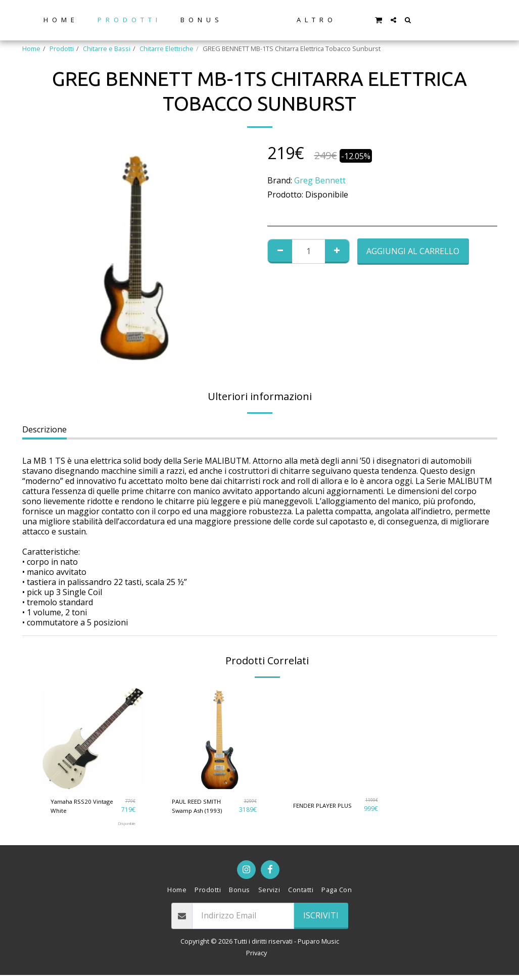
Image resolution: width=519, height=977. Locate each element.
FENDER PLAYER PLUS (325, 804)
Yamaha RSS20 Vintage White (85, 806)
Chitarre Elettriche (166, 48)
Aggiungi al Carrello (412, 251)
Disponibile (123, 825)
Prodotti (62, 48)
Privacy (256, 954)
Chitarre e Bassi (106, 48)
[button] (413, 19)
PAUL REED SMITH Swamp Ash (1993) (199, 806)
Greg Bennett (320, 180)
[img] (93, 738)
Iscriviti (321, 917)
